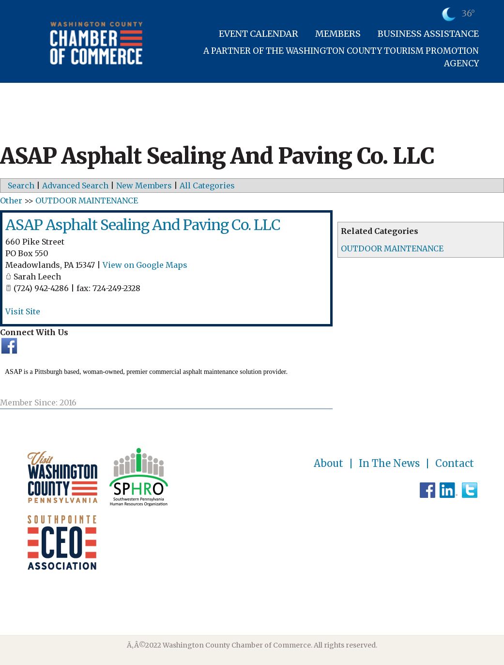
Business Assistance (428, 33)
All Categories (207, 185)
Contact (454, 463)
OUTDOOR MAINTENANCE (392, 248)
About (328, 463)
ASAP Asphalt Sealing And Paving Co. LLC (142, 225)
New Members (144, 185)
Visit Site (22, 311)
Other (11, 200)
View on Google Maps (145, 265)
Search (21, 185)
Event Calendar (258, 33)
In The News (389, 463)
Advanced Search (75, 185)
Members (338, 33)
